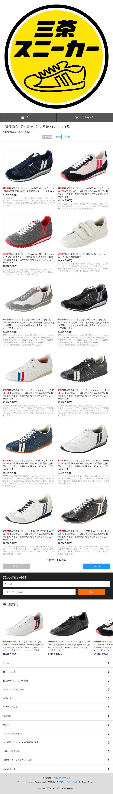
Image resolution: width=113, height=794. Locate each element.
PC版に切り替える (61, 778)
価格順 (58, 137)
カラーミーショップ (24, 782)
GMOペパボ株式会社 (68, 782)
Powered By (56, 788)
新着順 (67, 137)
